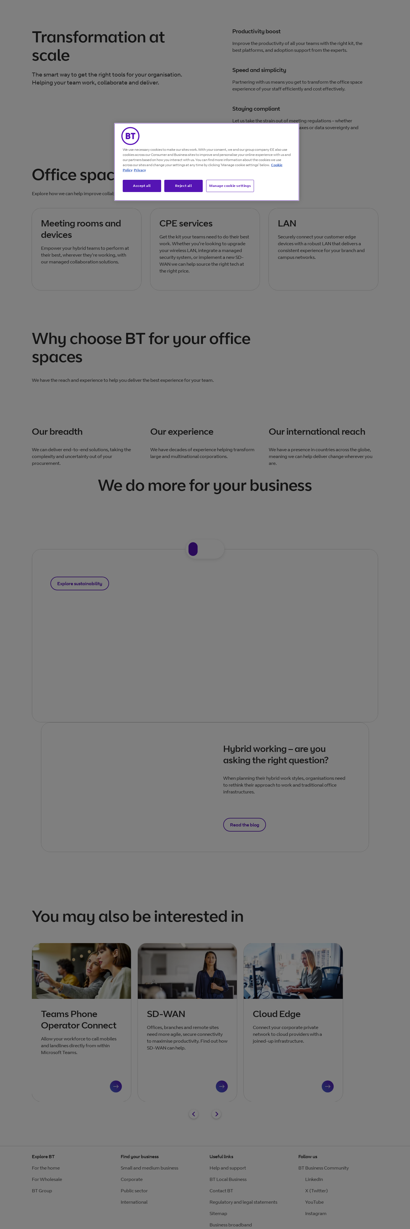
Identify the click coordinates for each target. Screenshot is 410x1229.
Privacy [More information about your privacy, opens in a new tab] (140, 170)
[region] (206, 162)
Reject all (183, 185)
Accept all (142, 185)
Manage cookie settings (230, 185)
